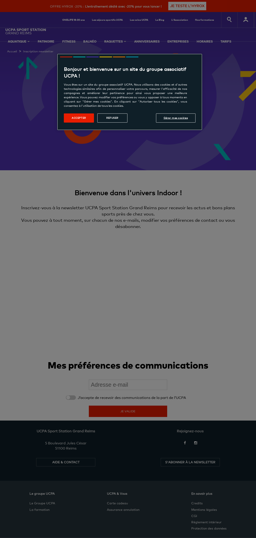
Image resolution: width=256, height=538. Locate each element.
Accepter (79, 117)
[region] (129, 92)
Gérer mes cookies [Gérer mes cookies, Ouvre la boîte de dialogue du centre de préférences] (176, 117)
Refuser (112, 117)
